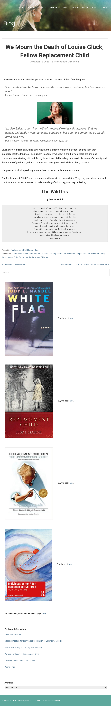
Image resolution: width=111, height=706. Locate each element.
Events (42, 8)
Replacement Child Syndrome (15, 257)
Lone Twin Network (13, 634)
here (71, 318)
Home (20, 8)
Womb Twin (10, 667)
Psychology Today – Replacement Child (22, 654)
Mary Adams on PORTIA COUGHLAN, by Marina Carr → (85, 264)
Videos (94, 8)
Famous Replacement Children (26, 253)
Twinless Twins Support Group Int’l (20, 660)
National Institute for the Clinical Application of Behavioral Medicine (34, 641)
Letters (75, 8)
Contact (105, 8)
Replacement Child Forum (66, 61)
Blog (65, 8)
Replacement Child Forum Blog (25, 250)
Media (85, 8)
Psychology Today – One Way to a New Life (23, 647)
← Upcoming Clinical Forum (14, 264)
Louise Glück (46, 253)
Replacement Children (38, 257)
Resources (54, 8)
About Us (31, 8)
